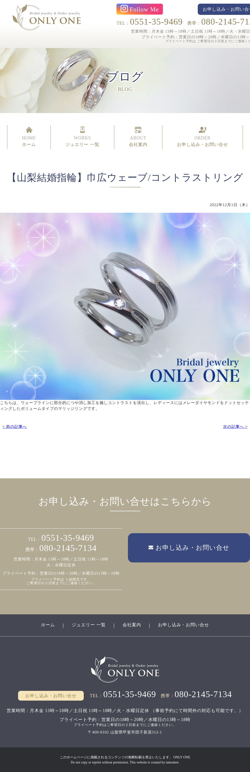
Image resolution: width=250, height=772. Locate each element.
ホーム (48, 624)
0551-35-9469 (156, 22)
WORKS (82, 137)
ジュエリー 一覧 (89, 624)
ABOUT (138, 137)
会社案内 (132, 624)
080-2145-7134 (68, 548)
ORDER (202, 137)
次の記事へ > (235, 426)
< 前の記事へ (14, 426)
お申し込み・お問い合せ (183, 624)
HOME (29, 137)
